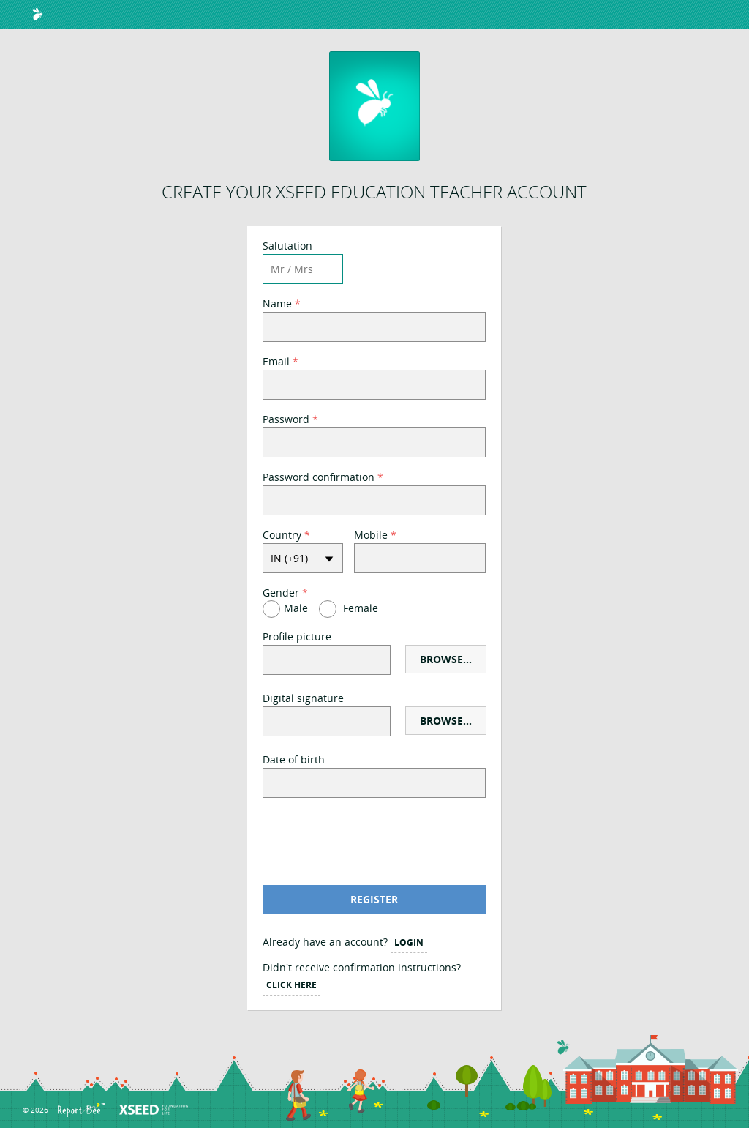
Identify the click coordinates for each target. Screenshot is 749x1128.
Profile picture (297, 637)
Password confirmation (318, 478)
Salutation (287, 247)
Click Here (291, 985)
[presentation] (374, 841)
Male (296, 608)
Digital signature (303, 699)
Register (374, 899)
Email (276, 362)
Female (360, 608)
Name (277, 304)
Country (282, 536)
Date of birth (294, 760)
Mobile (371, 536)
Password (286, 420)
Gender (281, 594)
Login (409, 942)
